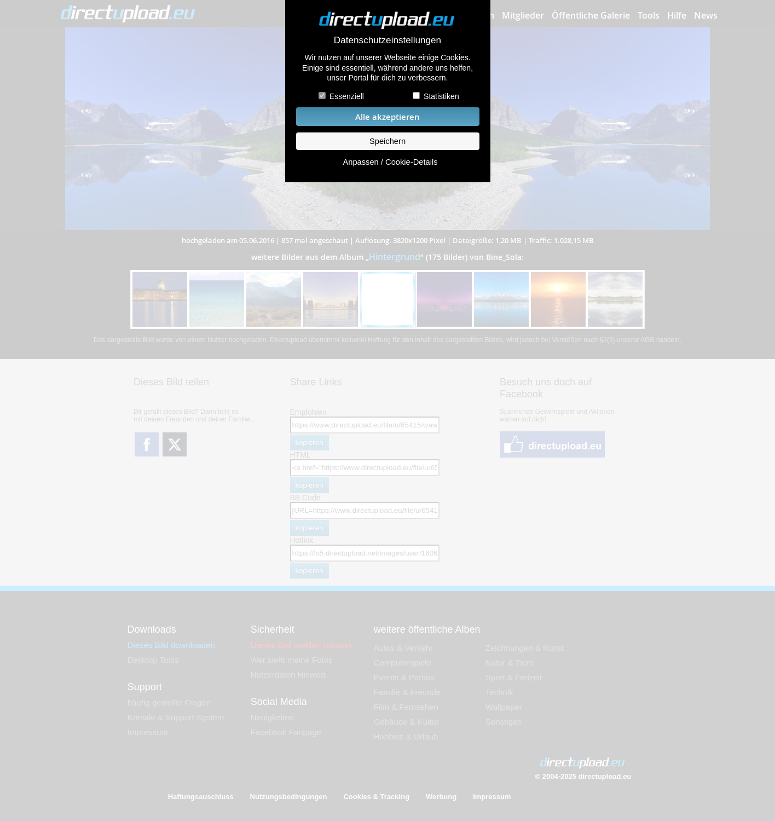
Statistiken (441, 96)
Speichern (387, 141)
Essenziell (346, 96)
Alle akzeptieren (387, 117)
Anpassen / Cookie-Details (390, 162)
